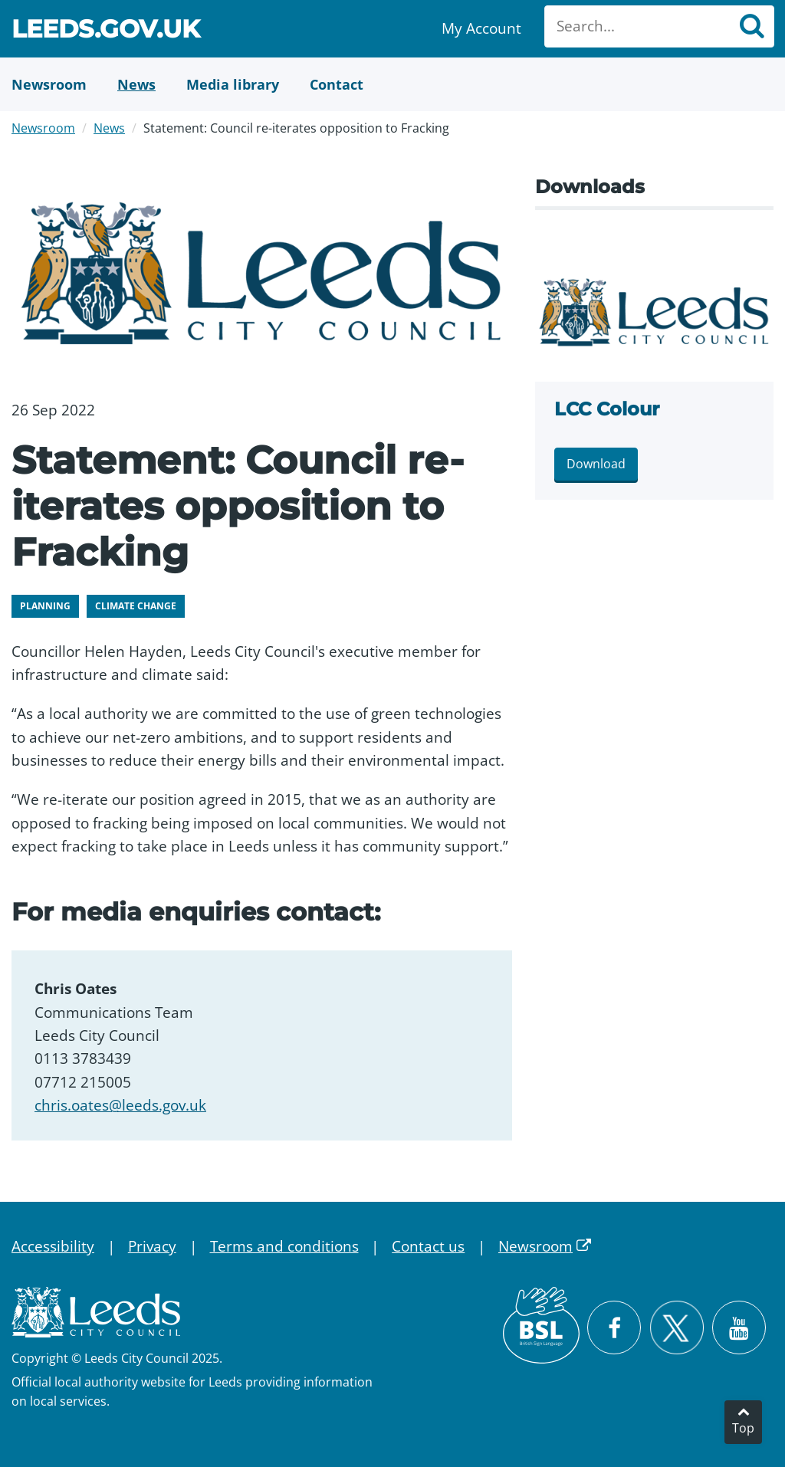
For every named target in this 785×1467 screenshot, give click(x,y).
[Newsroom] (49, 84)
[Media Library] (232, 84)
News (109, 128)
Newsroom (43, 128)
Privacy (152, 1246)
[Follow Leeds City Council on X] (677, 1328)
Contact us (428, 1246)
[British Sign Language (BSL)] (541, 1325)
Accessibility (52, 1246)
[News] (136, 84)
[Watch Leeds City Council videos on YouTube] (739, 1327)
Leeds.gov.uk (105, 31)
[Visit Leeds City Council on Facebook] (614, 1327)
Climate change (135, 605)
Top (743, 1427)
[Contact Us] (336, 84)
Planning (45, 605)
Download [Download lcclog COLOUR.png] (596, 463)
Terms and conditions (284, 1246)
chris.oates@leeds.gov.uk (120, 1105)
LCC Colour (606, 409)
